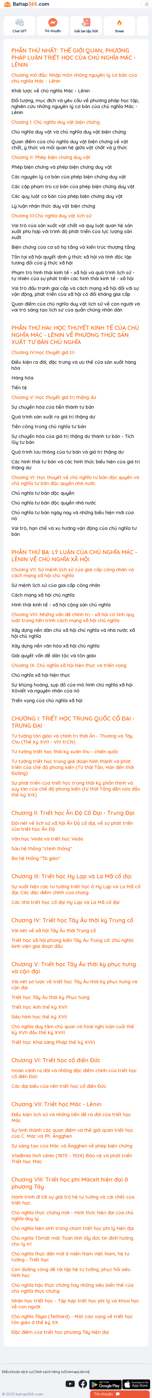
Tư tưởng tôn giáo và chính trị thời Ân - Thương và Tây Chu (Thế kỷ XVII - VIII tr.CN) (71, 739)
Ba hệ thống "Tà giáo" (35, 858)
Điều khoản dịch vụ (17, 1371)
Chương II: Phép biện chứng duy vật (50, 157)
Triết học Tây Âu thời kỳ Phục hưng (50, 997)
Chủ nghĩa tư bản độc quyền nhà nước (53, 503)
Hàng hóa (22, 378)
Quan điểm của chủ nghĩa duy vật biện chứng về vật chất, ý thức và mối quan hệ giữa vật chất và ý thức (69, 144)
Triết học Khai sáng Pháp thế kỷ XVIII (53, 1042)
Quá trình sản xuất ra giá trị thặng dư (53, 417)
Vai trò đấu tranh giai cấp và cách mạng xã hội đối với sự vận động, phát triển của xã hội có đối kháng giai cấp (75, 291)
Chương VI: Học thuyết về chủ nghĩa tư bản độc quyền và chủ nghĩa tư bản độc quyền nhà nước (75, 480)
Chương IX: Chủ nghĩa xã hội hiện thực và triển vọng (68, 665)
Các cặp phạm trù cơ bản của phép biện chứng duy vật (73, 186)
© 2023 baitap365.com (22, 1394)
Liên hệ (84, 1371)
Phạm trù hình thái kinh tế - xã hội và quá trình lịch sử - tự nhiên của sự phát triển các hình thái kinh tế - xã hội (73, 275)
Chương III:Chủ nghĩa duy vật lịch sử (51, 216)
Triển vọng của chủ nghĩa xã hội (46, 700)
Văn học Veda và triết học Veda (47, 839)
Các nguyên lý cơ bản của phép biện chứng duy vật (68, 177)
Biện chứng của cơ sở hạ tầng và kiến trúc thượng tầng (73, 247)
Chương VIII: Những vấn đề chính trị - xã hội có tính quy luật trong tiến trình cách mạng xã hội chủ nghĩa (72, 617)
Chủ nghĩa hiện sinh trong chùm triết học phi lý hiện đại (72, 1228)
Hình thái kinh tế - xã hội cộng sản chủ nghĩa (61, 605)
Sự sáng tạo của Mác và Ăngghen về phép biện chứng (71, 1146)
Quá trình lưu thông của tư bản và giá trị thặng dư (67, 452)
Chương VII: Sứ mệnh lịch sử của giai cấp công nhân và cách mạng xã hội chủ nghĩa (72, 572)
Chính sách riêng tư (48, 1371)
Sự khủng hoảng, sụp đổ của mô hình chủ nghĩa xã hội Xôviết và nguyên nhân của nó (71, 688)
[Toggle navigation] (147, 4)
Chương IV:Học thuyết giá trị (43, 352)
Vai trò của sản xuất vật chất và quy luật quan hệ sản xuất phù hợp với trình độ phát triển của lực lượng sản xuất (71, 231)
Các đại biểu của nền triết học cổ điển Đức (58, 1086)
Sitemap (71, 1371)
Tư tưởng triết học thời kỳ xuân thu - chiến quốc (64, 751)
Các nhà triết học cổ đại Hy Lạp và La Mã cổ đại (65, 902)
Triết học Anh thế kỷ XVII (39, 1007)
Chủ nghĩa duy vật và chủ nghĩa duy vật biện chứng (68, 132)
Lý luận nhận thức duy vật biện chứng (53, 206)
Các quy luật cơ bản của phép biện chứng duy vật (67, 196)
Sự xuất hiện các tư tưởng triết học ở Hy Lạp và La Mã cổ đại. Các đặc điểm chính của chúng (75, 889)
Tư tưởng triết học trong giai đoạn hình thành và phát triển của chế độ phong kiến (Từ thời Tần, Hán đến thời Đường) (72, 767)
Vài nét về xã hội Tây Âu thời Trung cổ (53, 930)
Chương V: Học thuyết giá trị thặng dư (53, 397)
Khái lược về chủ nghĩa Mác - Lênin (50, 91)
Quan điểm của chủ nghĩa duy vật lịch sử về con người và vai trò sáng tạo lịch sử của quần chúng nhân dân (75, 307)
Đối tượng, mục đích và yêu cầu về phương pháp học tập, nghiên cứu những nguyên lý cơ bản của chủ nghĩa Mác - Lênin (75, 106)
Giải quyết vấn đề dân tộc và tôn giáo (53, 655)
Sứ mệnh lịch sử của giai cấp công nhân (55, 585)
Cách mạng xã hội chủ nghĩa (42, 595)
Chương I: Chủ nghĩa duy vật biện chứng (55, 122)
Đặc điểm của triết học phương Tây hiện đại (60, 1332)
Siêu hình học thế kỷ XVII (39, 1017)
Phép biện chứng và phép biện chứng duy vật (61, 167)
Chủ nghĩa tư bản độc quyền (42, 493)
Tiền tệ (19, 387)
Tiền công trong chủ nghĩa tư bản (48, 426)
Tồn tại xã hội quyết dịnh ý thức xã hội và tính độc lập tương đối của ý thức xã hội (71, 260)
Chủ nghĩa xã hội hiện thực (40, 675)
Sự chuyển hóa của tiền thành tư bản (52, 407)
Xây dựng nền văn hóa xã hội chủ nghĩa (55, 646)
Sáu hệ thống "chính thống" (41, 848)
